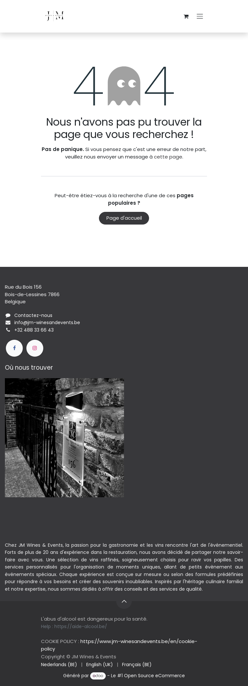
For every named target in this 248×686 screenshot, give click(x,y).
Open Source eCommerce (154, 675)
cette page (168, 156)
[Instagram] (34, 348)
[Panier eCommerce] (186, 16)
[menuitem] (59, 664)
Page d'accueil (124, 217)
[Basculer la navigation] (200, 16)
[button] (124, 601)
